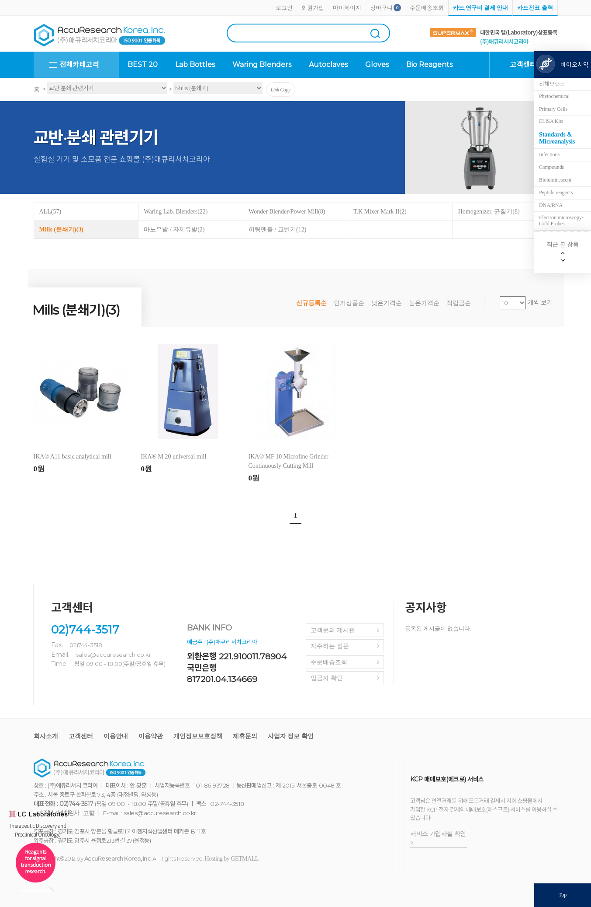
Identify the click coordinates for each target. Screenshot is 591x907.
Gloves (377, 64)
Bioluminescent (555, 180)
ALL (50, 211)
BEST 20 (143, 64)
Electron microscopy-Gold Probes (561, 220)
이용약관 (150, 736)
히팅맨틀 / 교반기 (277, 229)
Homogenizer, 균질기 (489, 211)
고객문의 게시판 (333, 630)
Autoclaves (328, 64)
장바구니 (381, 7)
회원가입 (312, 7)
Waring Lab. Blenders (175, 211)
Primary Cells (553, 109)
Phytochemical (554, 96)
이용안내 (116, 736)
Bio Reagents (429, 64)
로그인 (284, 7)
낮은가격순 (386, 303)
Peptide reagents (556, 192)
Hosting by (232, 858)
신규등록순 (311, 303)
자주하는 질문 (330, 646)
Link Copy (280, 90)
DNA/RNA (551, 205)
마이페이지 (347, 7)
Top (563, 895)
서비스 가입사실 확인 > (438, 838)
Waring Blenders (261, 64)
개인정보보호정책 (197, 736)
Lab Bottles (195, 64)
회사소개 (46, 736)
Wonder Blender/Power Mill (287, 211)
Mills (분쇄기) (61, 229)
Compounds (551, 167)
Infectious (549, 154)
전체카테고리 (79, 64)
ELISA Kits (551, 121)
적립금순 (458, 303)
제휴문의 (245, 736)
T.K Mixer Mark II (380, 211)
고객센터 (81, 736)
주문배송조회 (427, 7)
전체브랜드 (552, 84)
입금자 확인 (327, 678)
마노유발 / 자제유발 (174, 229)
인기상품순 (349, 303)
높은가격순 (424, 303)
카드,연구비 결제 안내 (480, 7)
